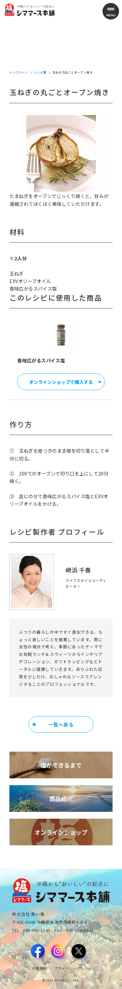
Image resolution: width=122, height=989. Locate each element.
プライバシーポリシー (73, 968)
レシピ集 (40, 72)
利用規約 (39, 968)
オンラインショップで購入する (61, 381)
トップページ (18, 72)
